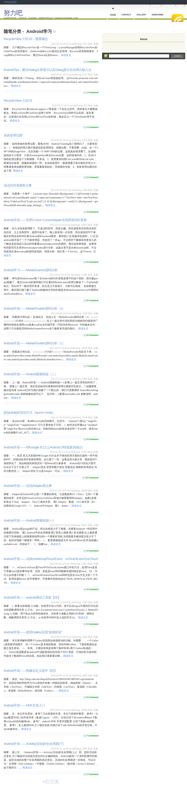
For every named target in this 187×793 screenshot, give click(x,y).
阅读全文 (66, 55)
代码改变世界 (10, 2)
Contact (126, 15)
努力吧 (13, 13)
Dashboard (168, 5)
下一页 (54, 781)
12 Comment (91, 477)
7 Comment (92, 366)
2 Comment (92, 177)
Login (180, 5)
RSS (177, 18)
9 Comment (92, 300)
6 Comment (92, 262)
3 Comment (92, 212)
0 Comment (92, 439)
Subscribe (157, 15)
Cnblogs (155, 5)
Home (113, 15)
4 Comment (92, 512)
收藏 (96, 44)
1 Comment (92, 62)
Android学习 (39, 31)
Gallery (141, 15)
